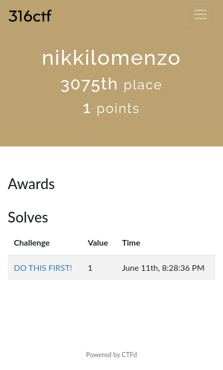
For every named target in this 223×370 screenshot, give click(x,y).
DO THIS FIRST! (43, 267)
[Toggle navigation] (200, 14)
